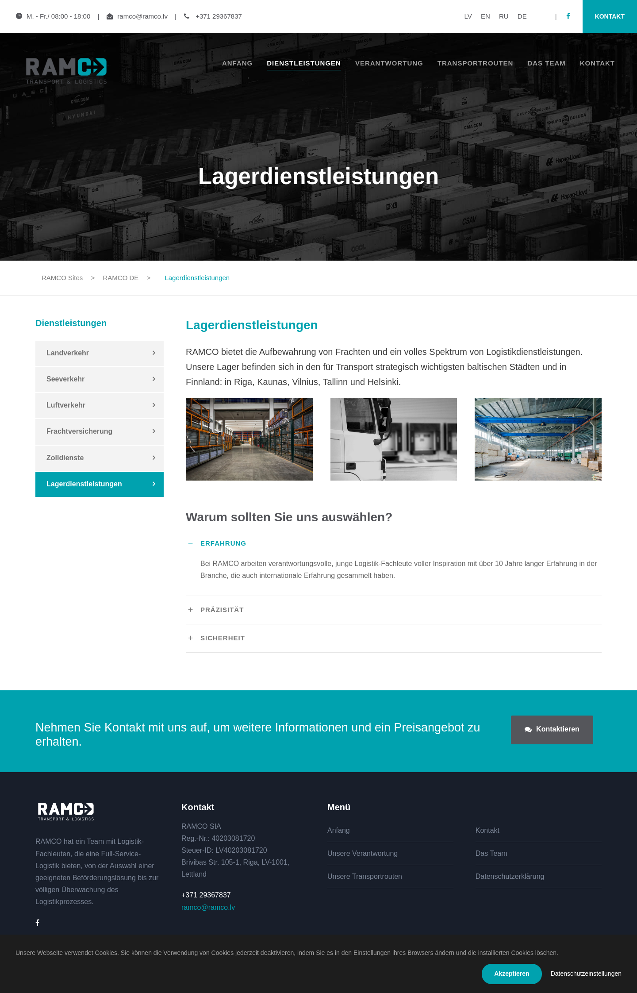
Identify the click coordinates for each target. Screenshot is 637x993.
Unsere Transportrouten (364, 876)
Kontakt (610, 16)
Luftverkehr (65, 405)
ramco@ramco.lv (142, 16)
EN (485, 16)
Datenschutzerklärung (510, 876)
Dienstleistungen (304, 63)
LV (468, 16)
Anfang (237, 63)
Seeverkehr (65, 379)
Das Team (546, 63)
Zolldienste (65, 458)
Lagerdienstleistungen (84, 484)
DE (522, 16)
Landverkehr (67, 353)
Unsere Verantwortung (362, 853)
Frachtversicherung (79, 431)
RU (504, 16)
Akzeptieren (511, 973)
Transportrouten (475, 63)
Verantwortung (389, 63)
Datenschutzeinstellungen (586, 973)
